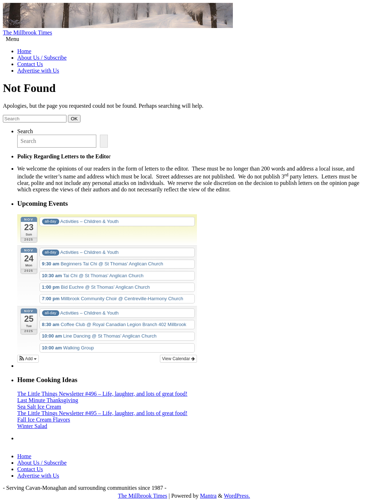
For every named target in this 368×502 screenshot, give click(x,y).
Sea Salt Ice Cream (39, 407)
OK (75, 118)
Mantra (208, 496)
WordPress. (237, 496)
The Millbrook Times (27, 32)
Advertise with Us (38, 71)
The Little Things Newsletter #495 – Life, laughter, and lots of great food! (102, 413)
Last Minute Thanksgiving (47, 400)
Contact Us (30, 64)
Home (24, 51)
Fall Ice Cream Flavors (43, 420)
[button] (28, 358)
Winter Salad (32, 426)
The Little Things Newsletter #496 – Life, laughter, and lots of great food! (102, 394)
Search (25, 131)
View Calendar (178, 358)
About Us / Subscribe (41, 58)
